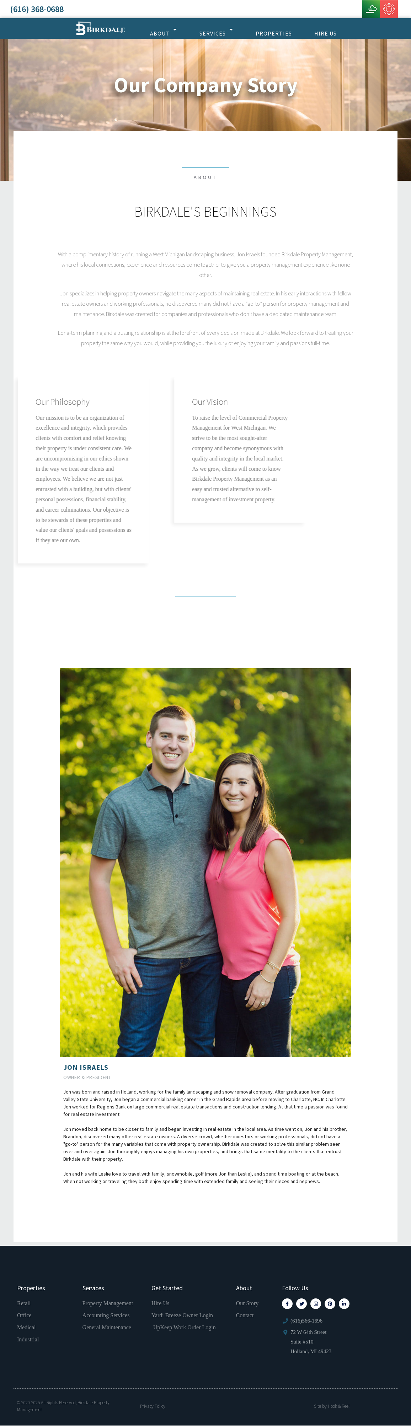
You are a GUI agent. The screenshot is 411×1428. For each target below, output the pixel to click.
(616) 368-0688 (37, 9)
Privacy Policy (152, 1408)
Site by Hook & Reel (331, 1408)
